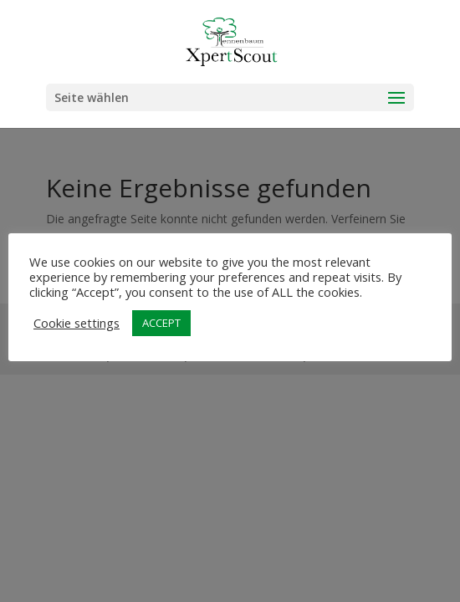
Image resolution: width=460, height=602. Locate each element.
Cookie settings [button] (76, 322)
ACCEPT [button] (161, 322)
